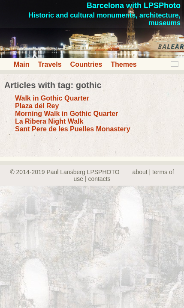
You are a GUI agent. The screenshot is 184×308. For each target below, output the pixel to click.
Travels (49, 64)
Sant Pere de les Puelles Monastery (72, 129)
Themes (123, 64)
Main (21, 64)
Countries (86, 64)
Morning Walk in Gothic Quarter (66, 113)
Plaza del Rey (37, 106)
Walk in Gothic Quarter (52, 98)
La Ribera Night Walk (49, 121)
